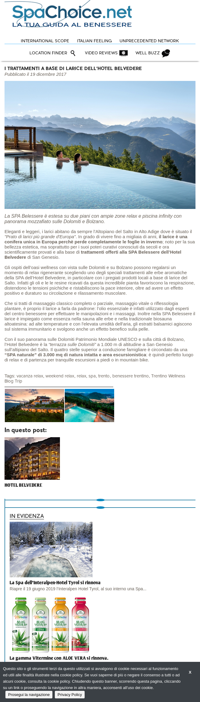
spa (92, 376)
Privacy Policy (70, 694)
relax (81, 376)
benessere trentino (130, 376)
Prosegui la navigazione (29, 694)
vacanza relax (30, 376)
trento (104, 376)
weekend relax (59, 376)
